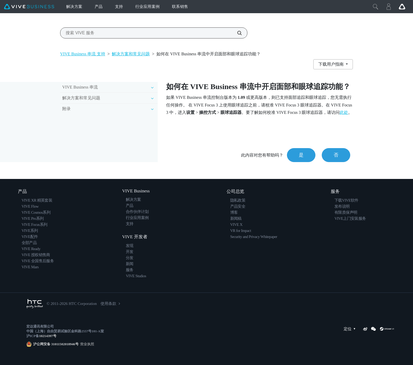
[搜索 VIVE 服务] (236, 33)
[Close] (375, 6)
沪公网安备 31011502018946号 (56, 344)
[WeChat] (373, 329)
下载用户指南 (331, 64)
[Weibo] (365, 329)
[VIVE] (29, 6)
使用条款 (108, 303)
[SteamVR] (387, 329)
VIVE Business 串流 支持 (82, 54)
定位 (351, 329)
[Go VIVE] (402, 6)
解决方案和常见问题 (131, 54)
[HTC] (34, 303)
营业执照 (86, 344)
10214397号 (47, 336)
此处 (344, 112)
